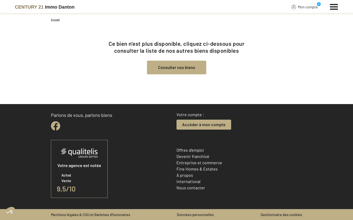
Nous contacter (190, 187)
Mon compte (304, 6)
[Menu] (334, 6)
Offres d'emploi (190, 150)
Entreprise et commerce (199, 162)
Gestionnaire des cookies (281, 214)
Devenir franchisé (192, 156)
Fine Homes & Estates (197, 168)
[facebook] (55, 126)
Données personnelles (195, 214)
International (188, 181)
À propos (184, 175)
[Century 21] (45, 7)
